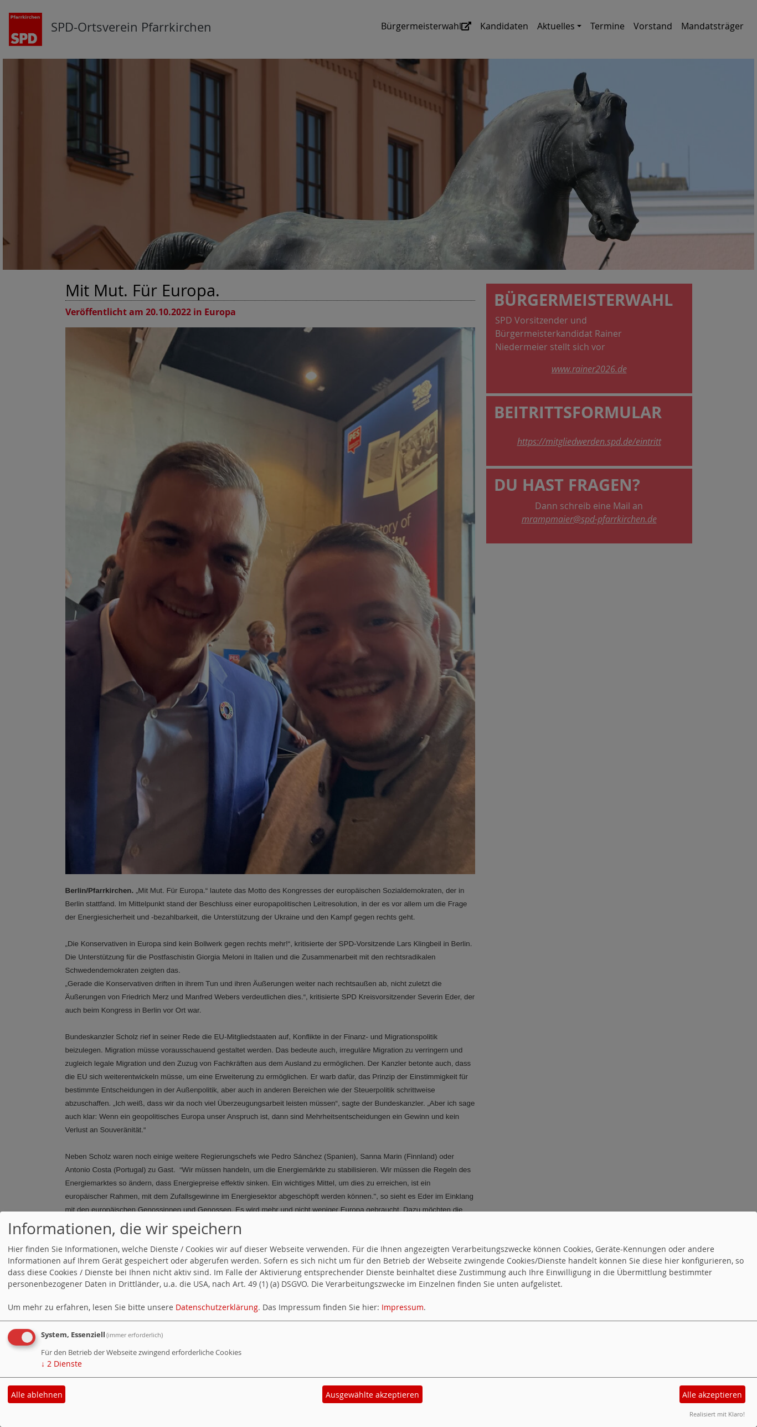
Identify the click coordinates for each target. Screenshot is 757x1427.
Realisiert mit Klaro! (717, 1414)
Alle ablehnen (37, 1394)
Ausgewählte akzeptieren (372, 1394)
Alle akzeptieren (712, 1394)
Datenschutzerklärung (217, 1307)
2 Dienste (61, 1363)
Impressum (403, 1307)
